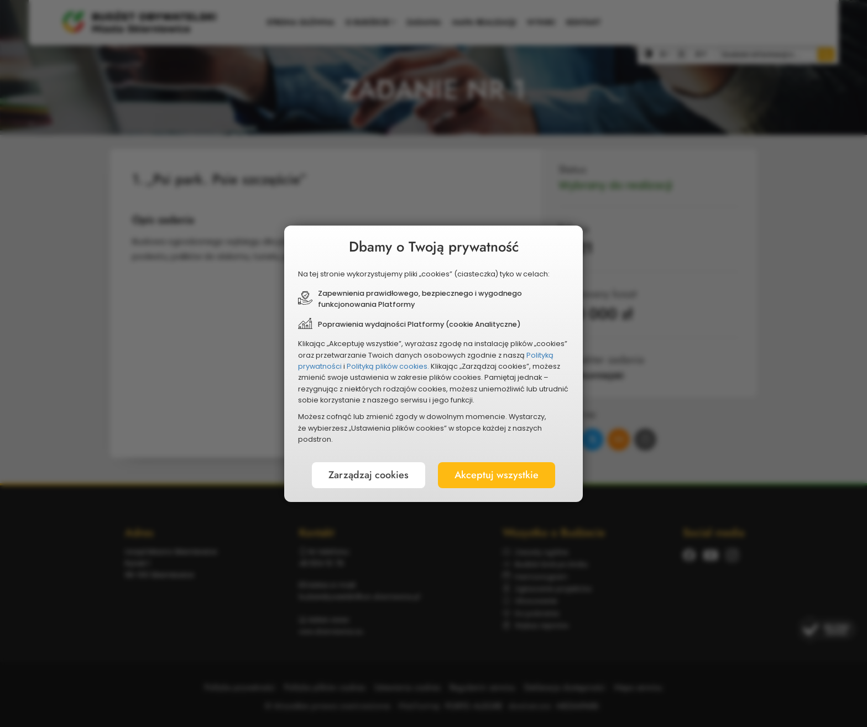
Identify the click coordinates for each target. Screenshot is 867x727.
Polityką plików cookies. (388, 366)
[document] (433, 364)
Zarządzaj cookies (368, 475)
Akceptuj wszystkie (497, 475)
